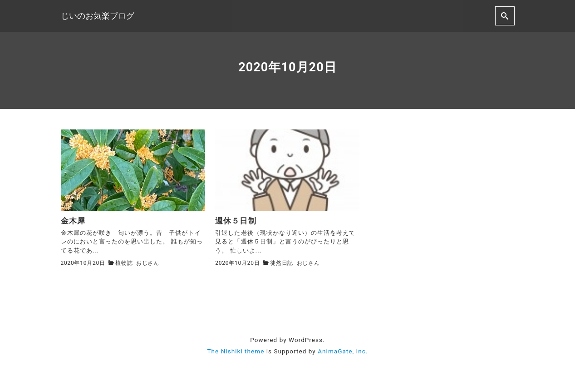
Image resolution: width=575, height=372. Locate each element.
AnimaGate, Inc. (343, 351)
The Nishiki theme (235, 351)
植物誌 (124, 263)
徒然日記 (281, 263)
